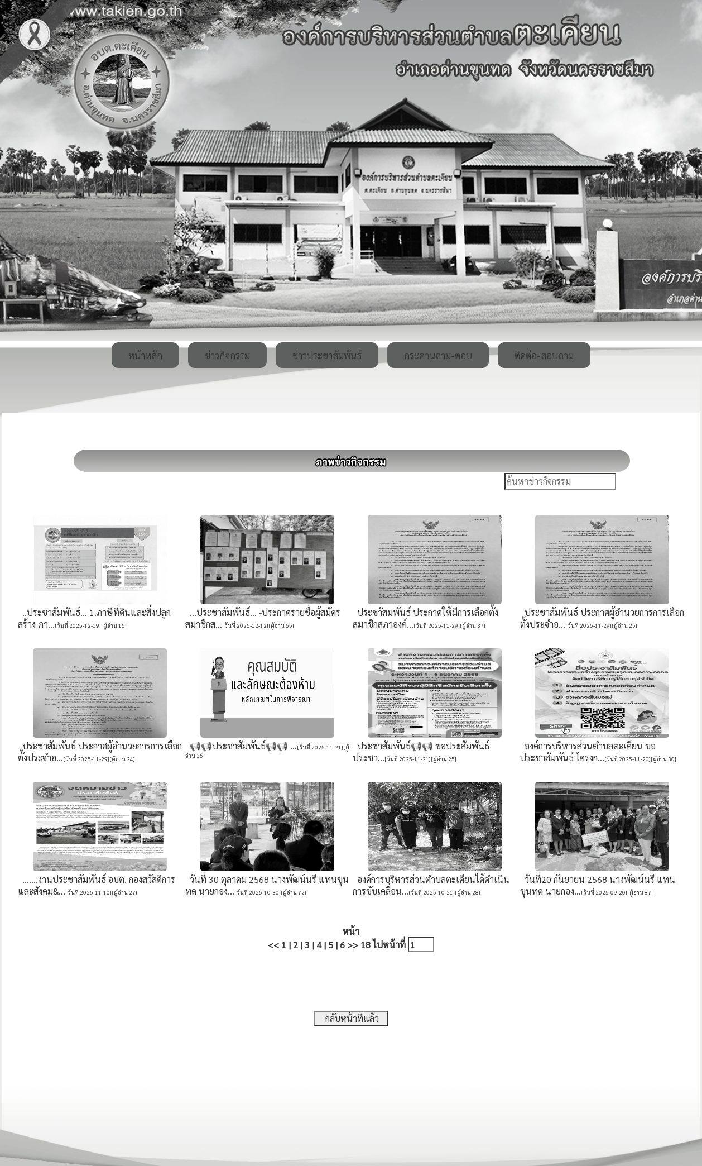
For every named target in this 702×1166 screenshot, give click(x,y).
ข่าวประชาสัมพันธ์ (327, 355)
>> (352, 944)
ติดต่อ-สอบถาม (544, 355)
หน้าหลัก (145, 355)
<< (273, 944)
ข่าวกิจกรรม (227, 355)
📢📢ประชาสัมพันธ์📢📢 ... (241, 746)
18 (365, 944)
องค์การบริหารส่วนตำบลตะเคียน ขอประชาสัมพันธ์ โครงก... (588, 751)
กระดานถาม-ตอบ (438, 355)
